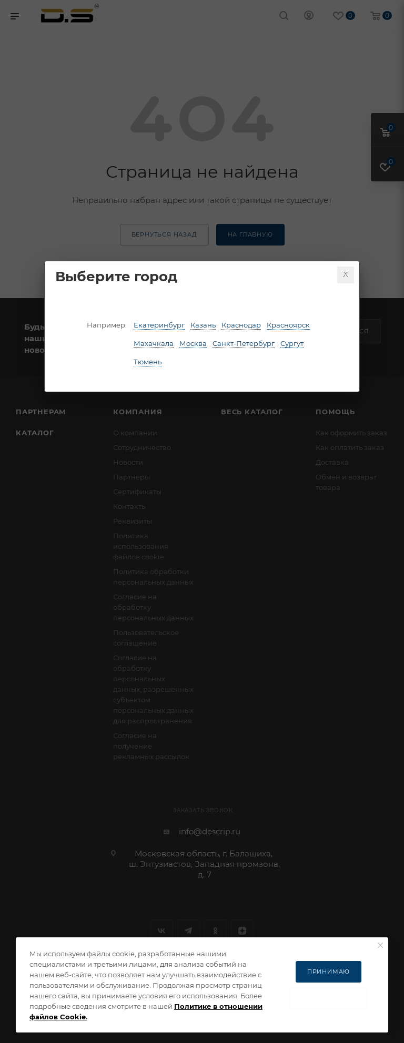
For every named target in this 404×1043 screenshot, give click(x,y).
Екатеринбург (159, 325)
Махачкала (154, 343)
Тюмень (147, 361)
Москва (193, 343)
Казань (203, 325)
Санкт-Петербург (244, 343)
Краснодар (241, 325)
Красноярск (288, 325)
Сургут (292, 343)
